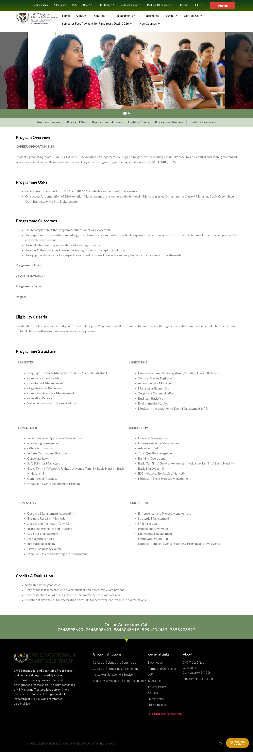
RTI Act (184, 4)
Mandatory (106, 4)
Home (66, 15)
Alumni (171, 15)
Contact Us (193, 15)
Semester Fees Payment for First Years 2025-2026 (97, 23)
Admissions (60, 4)
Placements (151, 15)
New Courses (149, 23)
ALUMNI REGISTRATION (165, 714)
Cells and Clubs (130, 4)
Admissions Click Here (237, 743)
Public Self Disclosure (160, 4)
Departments (126, 15)
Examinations (40, 4)
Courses (101, 15)
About (81, 15)
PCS (74, 4)
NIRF (198, 4)
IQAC (87, 4)
